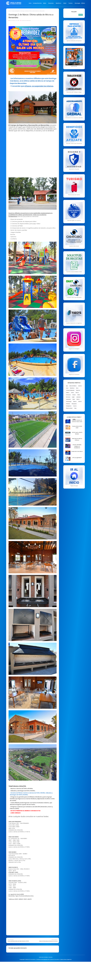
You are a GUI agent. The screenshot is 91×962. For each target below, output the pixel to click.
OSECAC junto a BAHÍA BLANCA (77, 433)
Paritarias (68, 403)
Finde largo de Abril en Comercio (77, 439)
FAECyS (77, 392)
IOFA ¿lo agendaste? (77, 457)
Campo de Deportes (15, 11)
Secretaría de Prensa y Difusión (45, 957)
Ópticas (74, 401)
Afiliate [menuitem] (83, 3)
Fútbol (78, 394)
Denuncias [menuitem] (51, 3)
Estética (67, 392)
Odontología (68, 401)
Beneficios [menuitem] (58, 3)
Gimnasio (68, 397)
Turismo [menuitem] (70, 3)
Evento (72, 392)
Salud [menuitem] (64, 3)
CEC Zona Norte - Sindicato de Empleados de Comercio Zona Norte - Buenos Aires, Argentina (50, 959)
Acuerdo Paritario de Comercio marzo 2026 (77, 420)
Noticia (78, 399)
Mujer (74, 399)
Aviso (67, 388)
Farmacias (68, 394)
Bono (77, 388)
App (67, 385)
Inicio (10, 11)
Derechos (78, 390)
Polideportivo (68, 406)
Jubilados (78, 397)
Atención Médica (72, 385)
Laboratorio (68, 399)
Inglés (73, 397)
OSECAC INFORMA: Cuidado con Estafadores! (77, 446)
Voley (75, 408)
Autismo (80, 385)
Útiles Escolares (69, 408)
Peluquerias (74, 403)
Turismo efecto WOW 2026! (77, 427)
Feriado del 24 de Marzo (77, 451)
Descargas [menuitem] (77, 3)
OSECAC (80, 401)
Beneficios (72, 388)
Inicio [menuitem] (30, 3)
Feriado (74, 394)
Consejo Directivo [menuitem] (37, 3)
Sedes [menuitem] (44, 3)
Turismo (74, 406)
